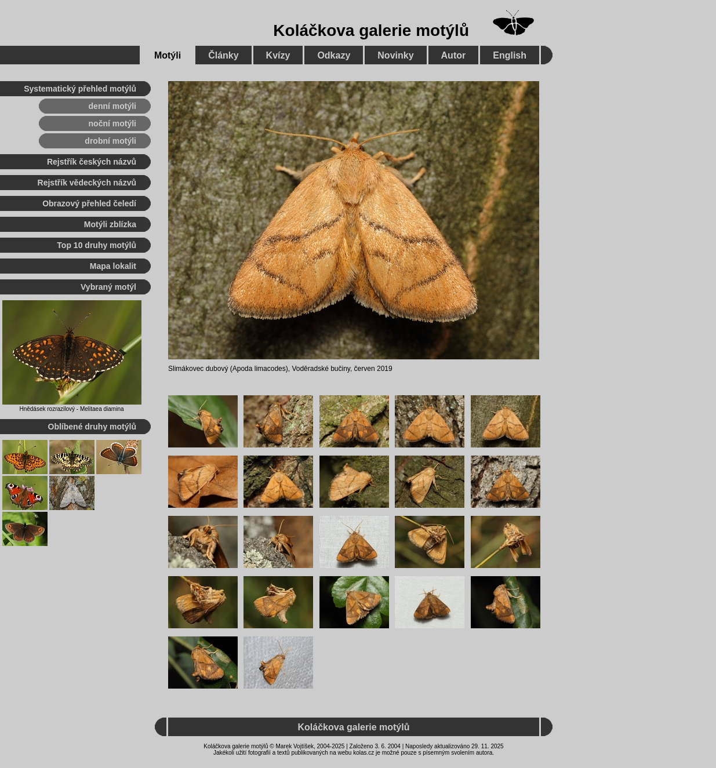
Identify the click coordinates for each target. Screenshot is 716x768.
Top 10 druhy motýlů (96, 245)
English (509, 55)
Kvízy (278, 55)
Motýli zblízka (110, 224)
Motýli (167, 55)
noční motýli (112, 123)
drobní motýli (110, 140)
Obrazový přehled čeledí (89, 203)
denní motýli (112, 106)
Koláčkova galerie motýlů (371, 30)
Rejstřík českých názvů (91, 161)
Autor (453, 55)
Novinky (395, 55)
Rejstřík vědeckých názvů (87, 182)
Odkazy (333, 55)
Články (223, 55)
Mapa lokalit (113, 266)
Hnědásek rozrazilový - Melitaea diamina (71, 409)
